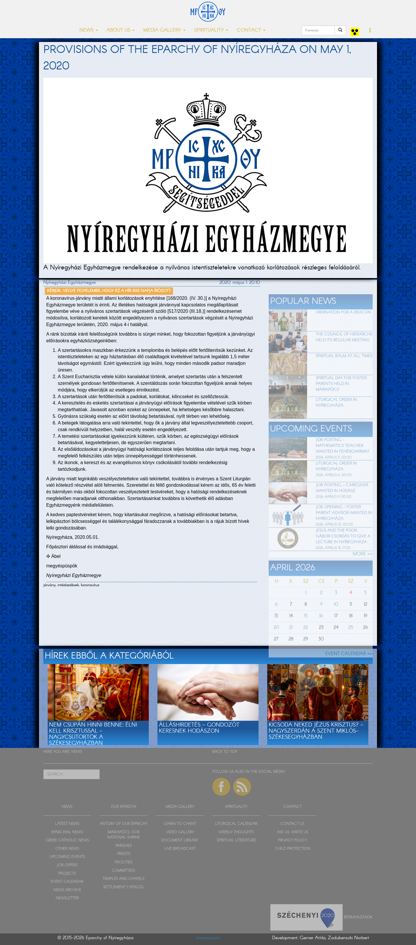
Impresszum (208, 938)
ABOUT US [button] (121, 30)
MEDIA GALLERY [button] (164, 30)
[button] (370, 30)
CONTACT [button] (251, 30)
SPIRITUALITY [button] (211, 30)
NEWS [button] (88, 30)
